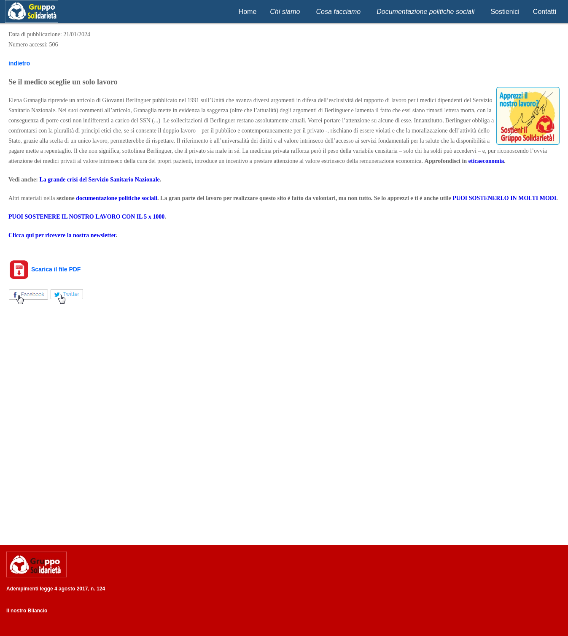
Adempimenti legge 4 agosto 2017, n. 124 (55, 589)
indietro (19, 63)
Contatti (544, 11)
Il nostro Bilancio (26, 611)
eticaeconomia (486, 161)
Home (248, 11)
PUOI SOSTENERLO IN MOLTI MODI (504, 198)
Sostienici (504, 11)
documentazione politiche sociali (116, 198)
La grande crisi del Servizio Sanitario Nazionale (99, 179)
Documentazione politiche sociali (425, 11)
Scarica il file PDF (44, 269)
